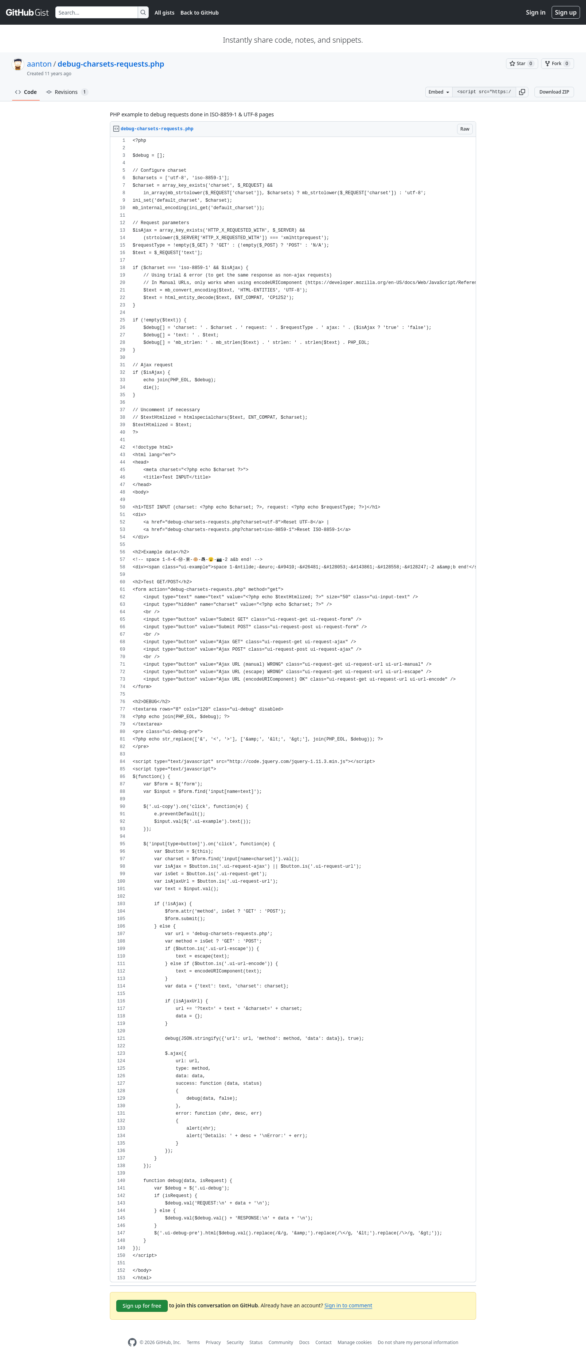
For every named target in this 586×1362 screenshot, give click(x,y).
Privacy (213, 1342)
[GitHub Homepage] (132, 1342)
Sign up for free (142, 1305)
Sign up (566, 12)
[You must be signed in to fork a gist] (557, 63)
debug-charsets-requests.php (111, 64)
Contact (323, 1342)
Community (281, 1342)
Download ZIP (554, 92)
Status (256, 1342)
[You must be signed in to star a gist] (522, 63)
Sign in (536, 12)
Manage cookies (354, 1342)
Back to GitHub (200, 12)
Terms (193, 1342)
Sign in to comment (348, 1305)
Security (235, 1342)
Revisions (67, 92)
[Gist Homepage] (27, 12)
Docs (304, 1342)
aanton (39, 64)
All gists (165, 12)
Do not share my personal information (418, 1342)
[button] (522, 92)
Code (26, 91)
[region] (293, 709)
